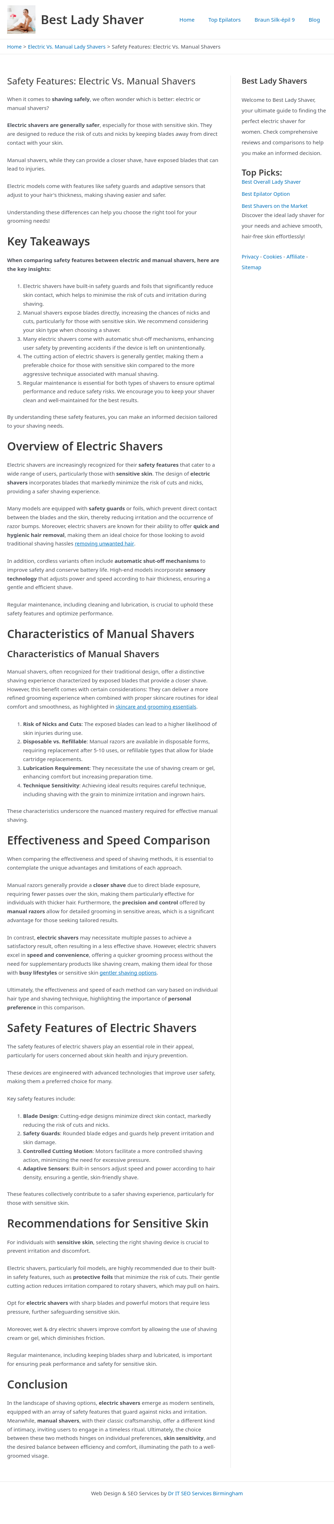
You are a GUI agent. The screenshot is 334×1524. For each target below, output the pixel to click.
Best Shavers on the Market (275, 205)
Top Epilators (233, 19)
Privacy (250, 256)
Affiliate (297, 256)
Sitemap (251, 266)
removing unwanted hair (105, 543)
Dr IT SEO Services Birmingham (206, 1492)
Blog (316, 19)
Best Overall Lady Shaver (272, 181)
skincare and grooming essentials (157, 706)
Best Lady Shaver (92, 19)
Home (198, 19)
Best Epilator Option (266, 193)
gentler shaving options (129, 972)
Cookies (273, 256)
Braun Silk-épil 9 (280, 19)
